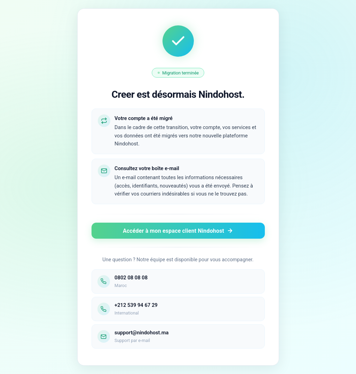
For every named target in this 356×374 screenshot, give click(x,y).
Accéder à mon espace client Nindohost (178, 231)
